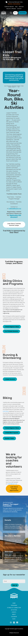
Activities (14, 610)
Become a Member (11, 8)
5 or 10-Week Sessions (11, 331)
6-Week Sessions (10, 379)
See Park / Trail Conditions (14, 3)
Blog (14, 619)
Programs (14, 605)
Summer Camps (9, 438)
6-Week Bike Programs (11, 432)
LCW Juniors (6, 411)
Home (14, 603)
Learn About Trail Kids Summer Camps (14, 224)
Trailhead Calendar (9, 6)
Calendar (14, 616)
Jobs (16, 6)
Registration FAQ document (15, 216)
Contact (19, 8)
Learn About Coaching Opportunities (14, 488)
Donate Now (22, 12)
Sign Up (14, 585)
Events (14, 612)
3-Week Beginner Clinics (12, 326)
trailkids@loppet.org (15, 208)
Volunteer (21, 6)
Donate (8, 520)
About (14, 614)
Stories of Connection (14, 607)
